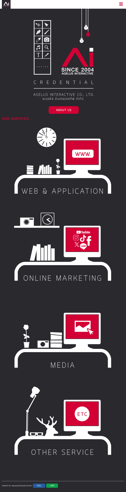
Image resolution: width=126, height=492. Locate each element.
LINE (52, 485)
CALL (39, 485)
